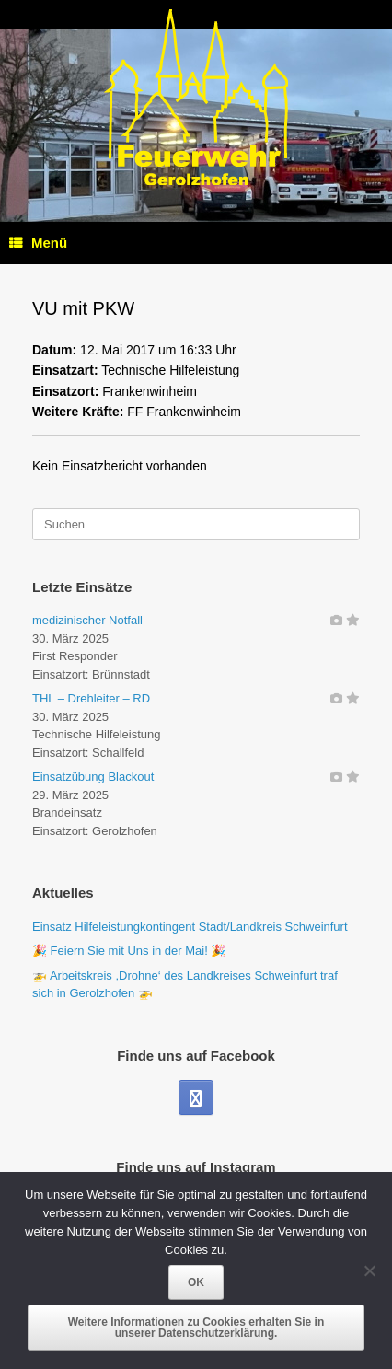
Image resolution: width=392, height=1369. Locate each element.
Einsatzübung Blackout (93, 776)
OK (196, 1282)
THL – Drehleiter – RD (91, 698)
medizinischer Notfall (87, 620)
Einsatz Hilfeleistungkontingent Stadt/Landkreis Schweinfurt (190, 927)
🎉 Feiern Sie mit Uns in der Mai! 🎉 (128, 950)
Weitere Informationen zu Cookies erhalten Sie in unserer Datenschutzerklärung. (196, 1328)
